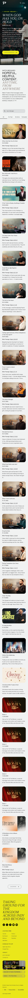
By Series (17, 117)
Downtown (14, 936)
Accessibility (21, 989)
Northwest (5, 936)
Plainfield (14, 938)
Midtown (5, 938)
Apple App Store (7, 946)
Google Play (5, 949)
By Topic (11, 117)
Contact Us (5, 957)
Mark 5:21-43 (6, 25)
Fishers (13, 933)
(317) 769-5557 (6, 955)
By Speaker (24, 117)
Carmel (4, 933)
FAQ (5, 989)
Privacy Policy (12, 989)
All (3, 117)
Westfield (5, 940)
